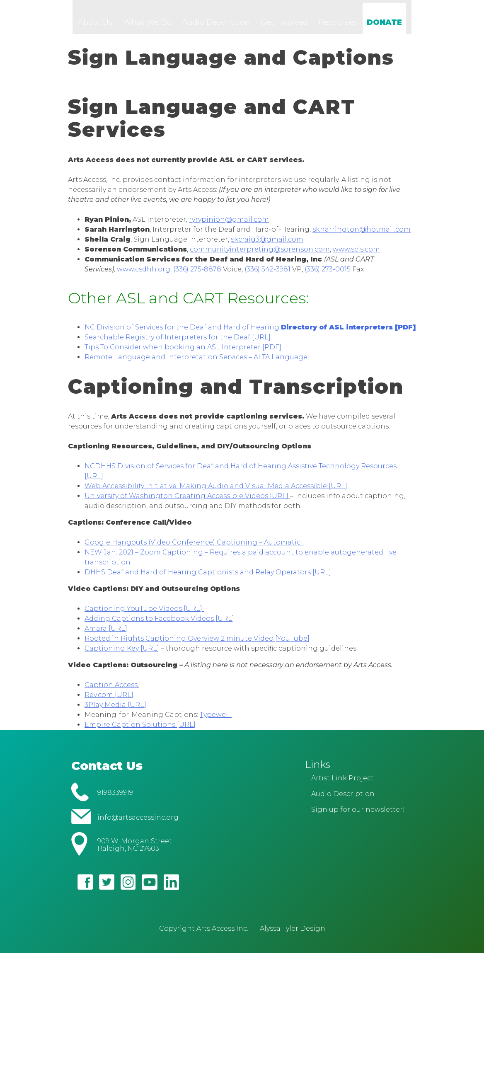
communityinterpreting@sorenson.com (260, 253)
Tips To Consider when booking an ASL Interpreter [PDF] (183, 351)
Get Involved (284, 26)
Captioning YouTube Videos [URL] (144, 613)
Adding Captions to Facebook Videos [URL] (159, 623)
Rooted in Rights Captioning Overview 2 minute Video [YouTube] (197, 642)
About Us (95, 26)
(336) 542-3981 (267, 273)
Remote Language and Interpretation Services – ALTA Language (196, 361)
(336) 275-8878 (197, 273)
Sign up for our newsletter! (358, 814)
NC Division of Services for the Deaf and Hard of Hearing (250, 331)
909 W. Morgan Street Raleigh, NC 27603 (134, 849)
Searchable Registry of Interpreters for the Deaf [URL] (178, 341)
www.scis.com (356, 253)
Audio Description (216, 26)
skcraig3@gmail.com (267, 243)
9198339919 (115, 797)
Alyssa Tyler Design (292, 933)
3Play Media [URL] (115, 709)
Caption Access (112, 689)
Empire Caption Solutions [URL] (140, 729)
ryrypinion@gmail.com (229, 224)
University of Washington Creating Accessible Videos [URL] (187, 500)
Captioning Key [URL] (122, 652)
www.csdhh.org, (145, 273)
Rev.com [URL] (109, 699)
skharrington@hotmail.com (361, 233)
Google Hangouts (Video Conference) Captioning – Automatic (194, 546)
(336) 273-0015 (328, 273)
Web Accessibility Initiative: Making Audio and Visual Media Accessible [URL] (216, 490)
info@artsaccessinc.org (138, 821)
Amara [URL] (106, 633)
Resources (338, 26)
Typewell (216, 719)
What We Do (147, 26)
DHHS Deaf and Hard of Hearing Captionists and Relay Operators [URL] (209, 576)
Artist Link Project (342, 782)
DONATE (384, 26)
